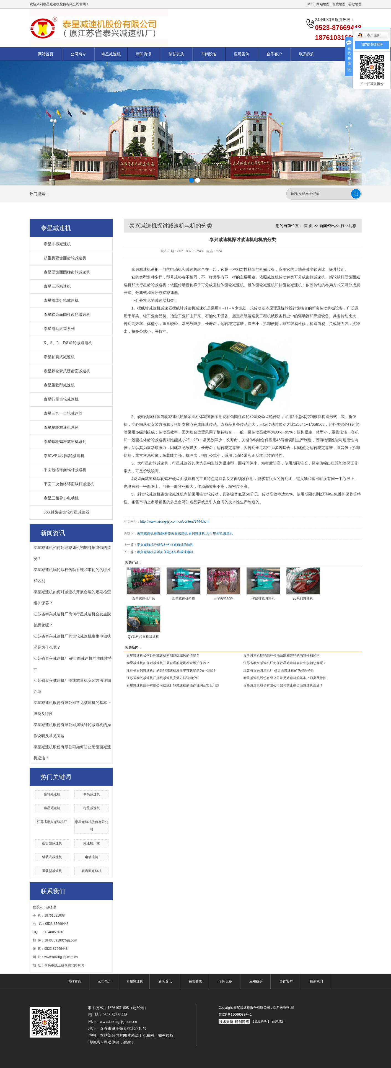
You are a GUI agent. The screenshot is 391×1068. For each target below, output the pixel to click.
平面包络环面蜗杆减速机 (65, 470)
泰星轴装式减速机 (59, 357)
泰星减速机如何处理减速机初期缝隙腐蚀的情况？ (163, 655)
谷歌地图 (355, 4)
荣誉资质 (176, 54)
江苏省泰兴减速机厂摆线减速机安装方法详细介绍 (163, 678)
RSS (310, 4)
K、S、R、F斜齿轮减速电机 (68, 343)
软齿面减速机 (92, 871)
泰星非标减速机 (57, 244)
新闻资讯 (143, 54)
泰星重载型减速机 (59, 385)
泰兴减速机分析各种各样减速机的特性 (165, 545)
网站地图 (323, 4)
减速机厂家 (91, 843)
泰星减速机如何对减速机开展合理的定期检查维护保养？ (167, 663)
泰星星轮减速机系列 (61, 427)
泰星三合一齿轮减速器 (63, 413)
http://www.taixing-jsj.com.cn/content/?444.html (174, 521)
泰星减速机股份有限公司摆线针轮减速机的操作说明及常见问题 (172, 685)
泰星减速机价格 (183, 598)
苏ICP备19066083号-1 (235, 1015)
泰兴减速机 (91, 794)
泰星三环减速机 (57, 286)
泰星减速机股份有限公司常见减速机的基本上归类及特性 (284, 678)
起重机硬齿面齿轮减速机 (65, 258)
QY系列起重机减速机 (143, 637)
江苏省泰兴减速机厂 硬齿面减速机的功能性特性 (278, 670)
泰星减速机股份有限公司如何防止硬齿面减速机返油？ (283, 685)
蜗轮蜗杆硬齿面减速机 (171, 533)
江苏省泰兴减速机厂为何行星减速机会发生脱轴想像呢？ (284, 663)
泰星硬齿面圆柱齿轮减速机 (67, 272)
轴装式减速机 (52, 857)
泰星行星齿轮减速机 (61, 399)
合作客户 (274, 54)
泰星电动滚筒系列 (59, 329)
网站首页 (45, 54)
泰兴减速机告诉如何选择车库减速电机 (165, 552)
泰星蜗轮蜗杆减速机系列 (65, 442)
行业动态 (348, 225)
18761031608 (371, 45)
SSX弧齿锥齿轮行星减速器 (67, 512)
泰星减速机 (111, 54)
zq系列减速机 (303, 598)
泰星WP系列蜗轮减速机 (64, 456)
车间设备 (209, 54)
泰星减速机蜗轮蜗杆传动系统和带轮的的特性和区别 (281, 655)
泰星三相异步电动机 (61, 498)
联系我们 (307, 54)
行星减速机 (91, 808)
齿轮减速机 (52, 794)
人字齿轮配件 (223, 598)
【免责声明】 (261, 1021)
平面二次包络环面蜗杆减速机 (69, 484)
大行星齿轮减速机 (219, 533)
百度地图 (339, 4)
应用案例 (241, 54)
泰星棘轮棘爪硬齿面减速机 (67, 371)
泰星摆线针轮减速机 (61, 300)
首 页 (308, 225)
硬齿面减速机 (52, 843)
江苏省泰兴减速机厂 (52, 822)
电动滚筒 (91, 857)
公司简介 (78, 54)
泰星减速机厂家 (143, 598)
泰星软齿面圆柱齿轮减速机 (67, 315)
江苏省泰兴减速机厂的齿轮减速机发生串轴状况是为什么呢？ (171, 670)
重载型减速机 (52, 871)
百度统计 (278, 1021)
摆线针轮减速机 (263, 598)
